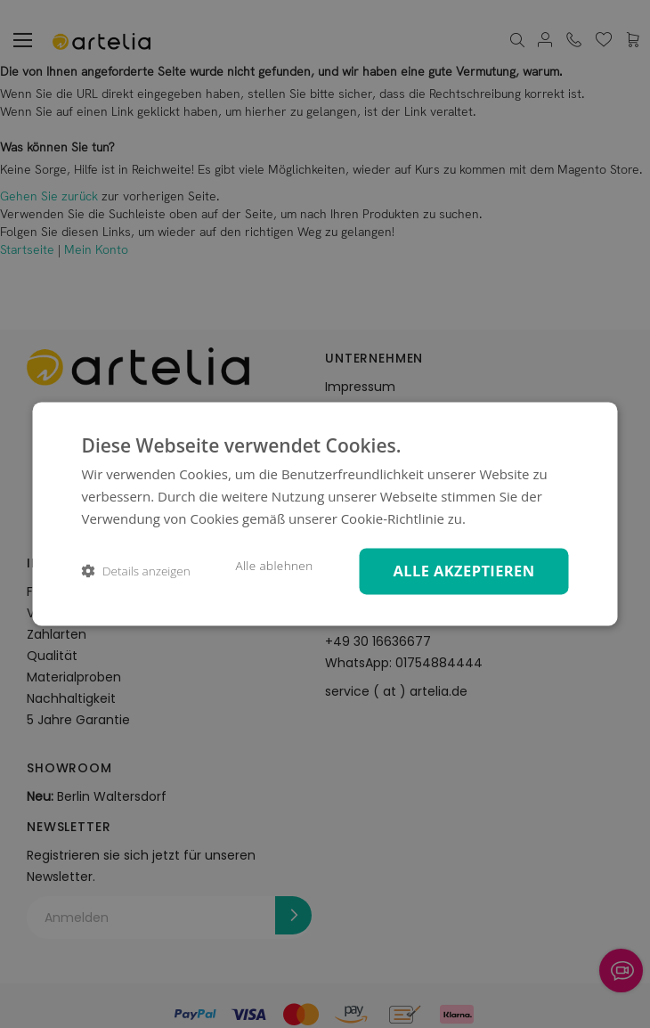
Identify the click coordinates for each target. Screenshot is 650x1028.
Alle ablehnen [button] (274, 566)
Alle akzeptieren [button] (463, 570)
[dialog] (325, 513)
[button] (136, 571)
